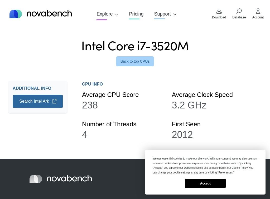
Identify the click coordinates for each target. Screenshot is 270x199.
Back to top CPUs (135, 61)
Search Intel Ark (37, 101)
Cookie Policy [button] (240, 167)
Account (258, 13)
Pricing (136, 14)
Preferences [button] (226, 172)
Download (219, 13)
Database (239, 13)
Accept (205, 183)
